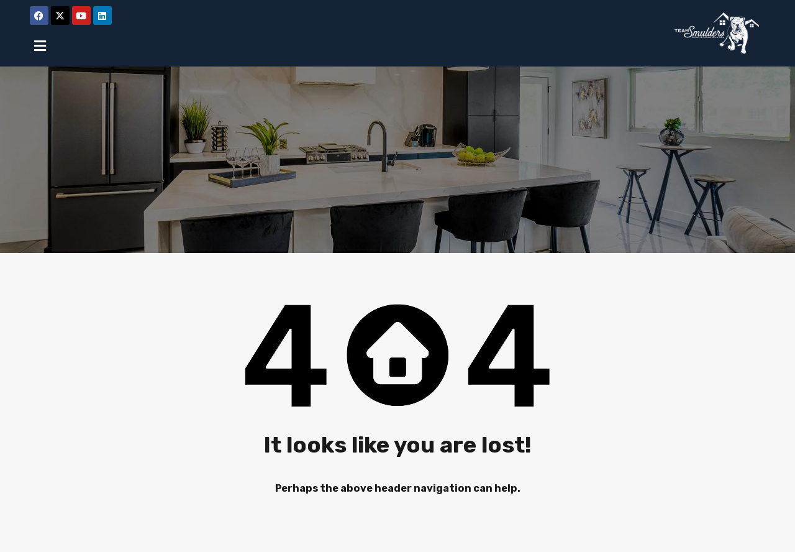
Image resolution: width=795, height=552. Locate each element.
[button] (40, 45)
